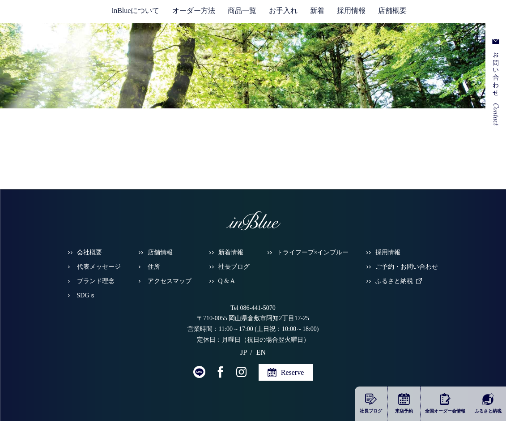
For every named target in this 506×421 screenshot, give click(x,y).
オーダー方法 (193, 10)
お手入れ (283, 10)
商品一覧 (242, 10)
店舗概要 (392, 10)
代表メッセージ (99, 266)
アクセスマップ (169, 281)
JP (455, 14)
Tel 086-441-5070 (253, 308)
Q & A (226, 281)
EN (466, 14)
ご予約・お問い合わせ (406, 266)
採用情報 (351, 10)
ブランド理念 (96, 281)
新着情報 (230, 252)
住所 (154, 266)
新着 (317, 10)
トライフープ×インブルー (312, 252)
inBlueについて (136, 10)
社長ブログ (234, 266)
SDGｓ (86, 295)
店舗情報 (160, 252)
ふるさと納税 (394, 281)
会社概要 (89, 252)
